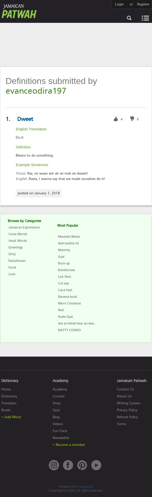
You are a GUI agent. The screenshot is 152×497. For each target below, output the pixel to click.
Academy (60, 389)
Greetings (15, 247)
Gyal (61, 257)
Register (143, 4)
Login (119, 4)
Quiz (56, 410)
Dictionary (9, 396)
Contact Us (125, 389)
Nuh (61, 310)
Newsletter (61, 438)
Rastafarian (16, 261)
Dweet (25, 119)
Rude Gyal (65, 317)
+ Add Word (11, 417)
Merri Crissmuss (69, 303)
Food (12, 267)
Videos (58, 424)
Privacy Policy (127, 410)
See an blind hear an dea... (77, 323)
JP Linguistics (84, 487)
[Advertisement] (76, 44)
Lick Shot (64, 277)
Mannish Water (69, 236)
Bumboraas (66, 270)
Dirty (12, 254)
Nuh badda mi (68, 243)
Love (11, 274)
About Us (124, 396)
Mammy (64, 250)
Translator (9, 403)
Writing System (128, 403)
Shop (57, 403)
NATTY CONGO (69, 330)
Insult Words (17, 241)
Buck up (64, 263)
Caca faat (65, 290)
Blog (56, 417)
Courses (58, 396)
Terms (121, 424)
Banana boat (67, 297)
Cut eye (63, 283)
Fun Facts (60, 431)
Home (6, 389)
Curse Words (17, 234)
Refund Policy (127, 417)
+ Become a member (69, 445)
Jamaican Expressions (24, 227)
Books (6, 410)
